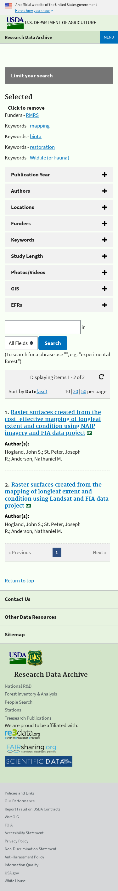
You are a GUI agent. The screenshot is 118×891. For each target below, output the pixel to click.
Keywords (23, 239)
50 (83, 391)
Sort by (27, 391)
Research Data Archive (28, 37)
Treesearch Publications (28, 718)
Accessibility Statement (24, 833)
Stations (13, 710)
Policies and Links (19, 793)
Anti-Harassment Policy (24, 857)
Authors (20, 190)
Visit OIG (12, 817)
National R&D (18, 686)
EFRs (16, 304)
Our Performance (20, 801)
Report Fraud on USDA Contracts (32, 809)
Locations (22, 207)
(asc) (42, 391)
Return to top (19, 580)
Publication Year (30, 174)
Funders (21, 223)
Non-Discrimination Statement (30, 849)
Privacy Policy (16, 841)
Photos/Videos (28, 272)
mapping (40, 125)
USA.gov (12, 873)
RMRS (32, 115)
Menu (109, 37)
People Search (18, 702)
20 (75, 391)
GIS (15, 288)
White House (15, 880)
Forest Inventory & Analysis (31, 694)
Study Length (27, 256)
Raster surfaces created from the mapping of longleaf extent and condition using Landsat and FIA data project (57, 495)
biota (36, 136)
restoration (42, 146)
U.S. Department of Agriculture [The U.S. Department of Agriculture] (51, 22)
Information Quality (21, 865)
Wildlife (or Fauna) (49, 157)
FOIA (9, 825)
